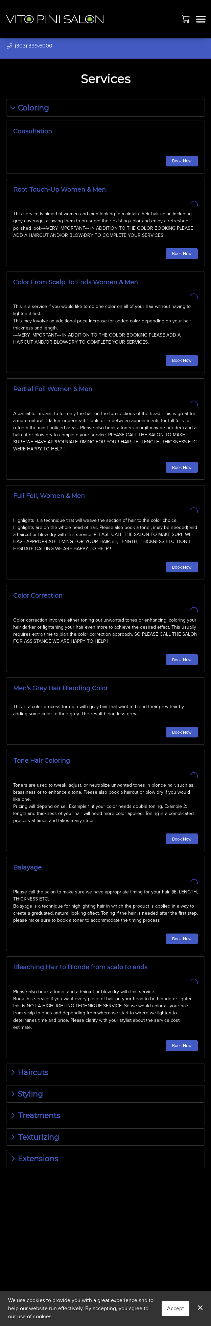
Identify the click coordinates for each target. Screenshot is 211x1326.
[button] (186, 19)
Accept (175, 1308)
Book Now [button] (181, 161)
